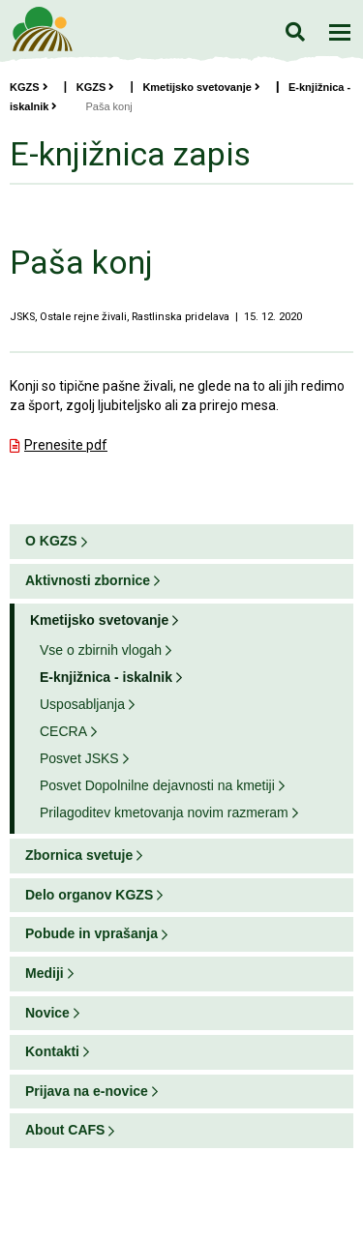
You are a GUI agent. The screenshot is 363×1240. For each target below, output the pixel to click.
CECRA (63, 731)
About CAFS (65, 1129)
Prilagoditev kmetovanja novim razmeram (164, 812)
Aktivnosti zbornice (87, 580)
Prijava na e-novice (86, 1091)
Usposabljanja (82, 704)
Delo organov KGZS (89, 894)
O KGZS (51, 540)
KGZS (29, 87)
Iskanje (295, 31)
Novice (47, 1012)
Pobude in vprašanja (91, 933)
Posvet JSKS (79, 758)
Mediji (44, 973)
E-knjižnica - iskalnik (106, 677)
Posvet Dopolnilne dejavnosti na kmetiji (157, 785)
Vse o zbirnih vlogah (101, 650)
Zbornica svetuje (79, 855)
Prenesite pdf (65, 445)
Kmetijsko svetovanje (201, 87)
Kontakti (52, 1051)
